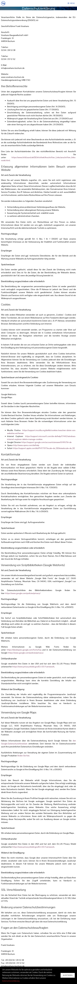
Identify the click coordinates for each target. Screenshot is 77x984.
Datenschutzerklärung (10, 981)
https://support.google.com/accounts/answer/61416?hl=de (46, 442)
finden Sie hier (23, 755)
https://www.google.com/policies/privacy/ (22, 593)
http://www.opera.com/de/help (26, 445)
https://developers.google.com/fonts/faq (24, 650)
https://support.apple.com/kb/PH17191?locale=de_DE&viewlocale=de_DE (44, 448)
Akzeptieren (67, 975)
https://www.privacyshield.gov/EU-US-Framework (33, 666)
